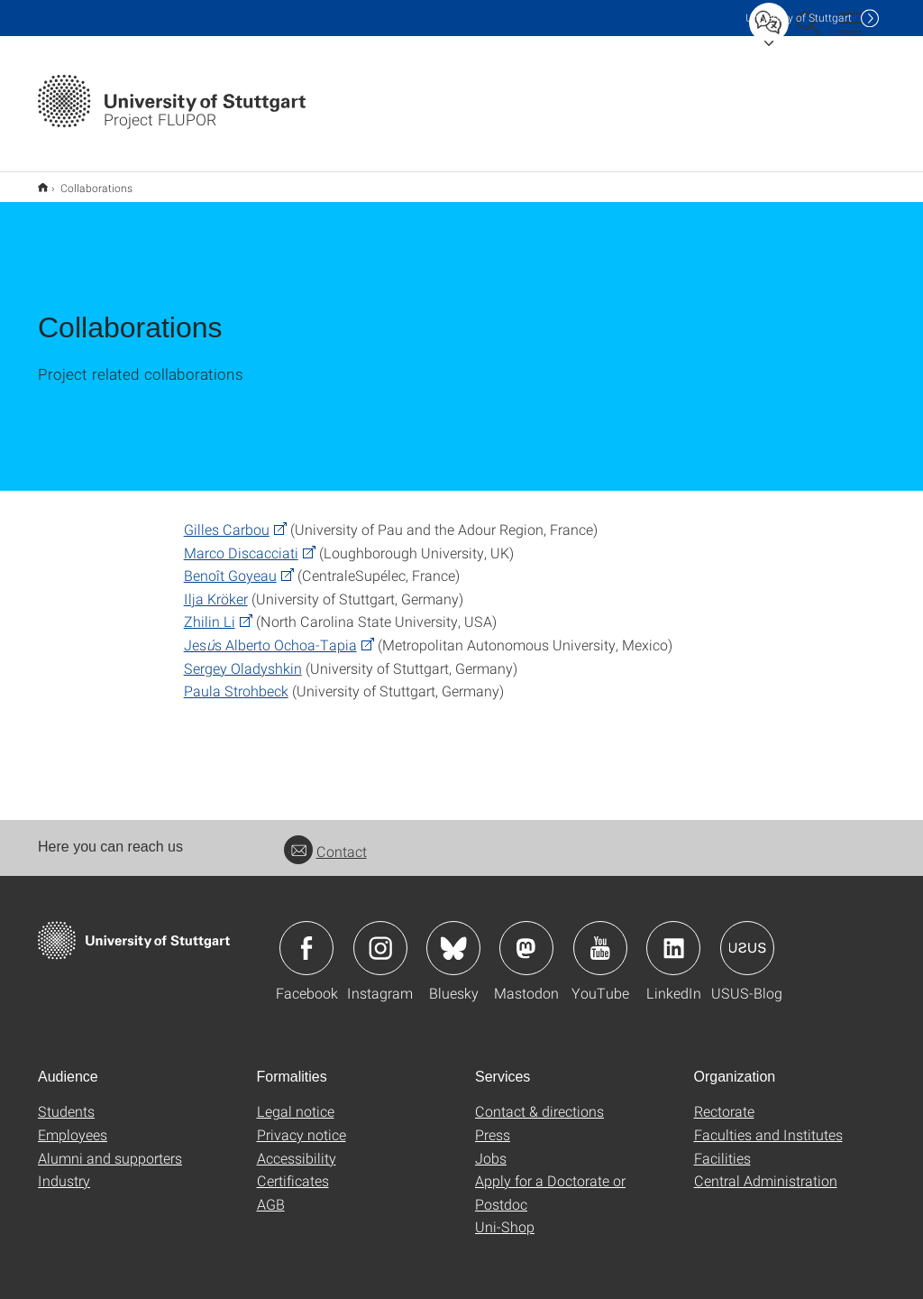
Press (492, 1122)
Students (66, 1099)
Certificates (293, 1168)
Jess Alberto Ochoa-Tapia (270, 632)
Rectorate (724, 1099)
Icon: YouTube (600, 936)
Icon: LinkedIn (673, 936)
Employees (72, 1122)
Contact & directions (539, 1099)
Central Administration (765, 1168)
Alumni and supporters (110, 1146)
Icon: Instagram (380, 936)
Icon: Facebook (306, 936)
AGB (271, 1192)
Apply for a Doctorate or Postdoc (550, 1180)
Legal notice (295, 1099)
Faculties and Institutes (768, 1122)
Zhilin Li (209, 609)
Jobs (491, 1146)
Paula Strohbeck (236, 678)
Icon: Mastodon (526, 936)
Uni (798, 17)
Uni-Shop (505, 1214)
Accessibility (296, 1146)
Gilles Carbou (227, 517)
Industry (64, 1168)
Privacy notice (301, 1122)
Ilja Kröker (216, 586)
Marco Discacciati (241, 540)
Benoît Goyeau (230, 563)
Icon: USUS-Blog (747, 936)
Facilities (722, 1146)
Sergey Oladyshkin (243, 656)
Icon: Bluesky (453, 936)
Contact (325, 839)
